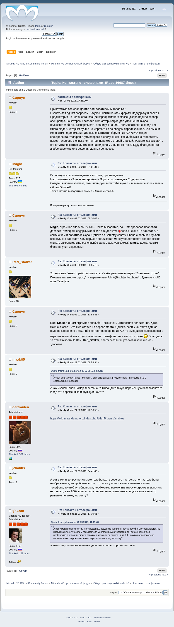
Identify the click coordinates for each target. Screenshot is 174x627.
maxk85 (18, 359)
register (48, 26)
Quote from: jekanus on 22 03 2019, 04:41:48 (75, 522)
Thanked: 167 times (19, 553)
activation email (35, 29)
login (38, 26)
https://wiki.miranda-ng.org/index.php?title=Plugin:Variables (87, 418)
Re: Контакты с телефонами (77, 163)
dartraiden (20, 407)
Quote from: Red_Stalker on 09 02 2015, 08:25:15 (77, 371)
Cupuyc (18, 97)
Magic (17, 164)
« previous (155, 70)
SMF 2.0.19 (72, 617)
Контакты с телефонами (75, 97)
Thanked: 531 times (19, 454)
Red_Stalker (22, 262)
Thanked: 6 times (18, 185)
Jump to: (113, 592)
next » (165, 70)
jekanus (18, 468)
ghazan (18, 511)
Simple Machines (102, 617)
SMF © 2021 (86, 617)
